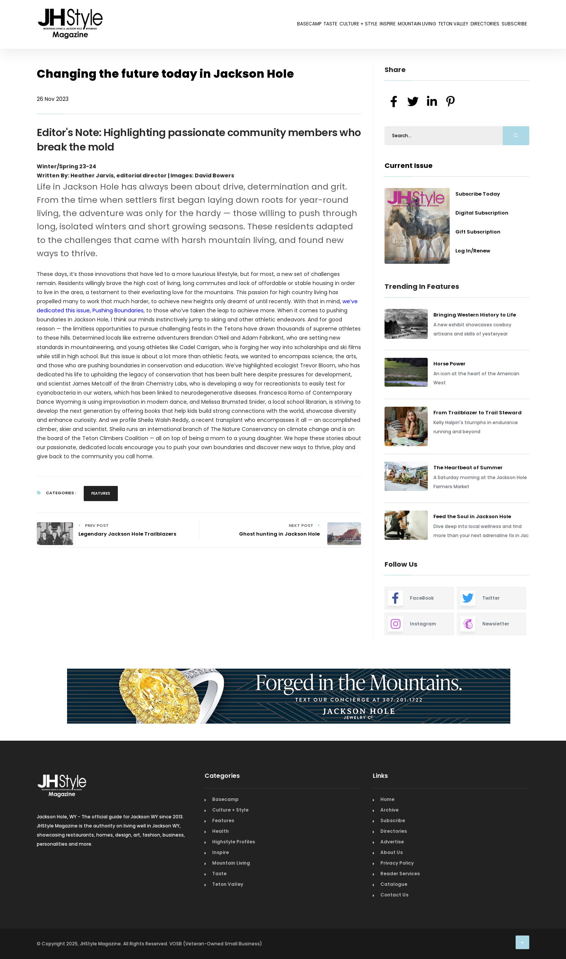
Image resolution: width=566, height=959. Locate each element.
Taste (239, 25)
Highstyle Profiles (233, 841)
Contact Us (394, 895)
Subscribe (508, 25)
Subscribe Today (477, 193)
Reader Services (400, 873)
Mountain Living (367, 25)
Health (220, 831)
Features (100, 493)
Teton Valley (420, 25)
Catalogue (393, 884)
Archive (389, 810)
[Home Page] (71, 13)
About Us (391, 852)
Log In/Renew (472, 250)
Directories (466, 25)
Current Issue (409, 165)
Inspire (324, 25)
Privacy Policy (397, 863)
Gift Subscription (477, 231)
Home (387, 799)
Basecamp (206, 25)
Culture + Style (281, 25)
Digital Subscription (481, 212)
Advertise (392, 841)
